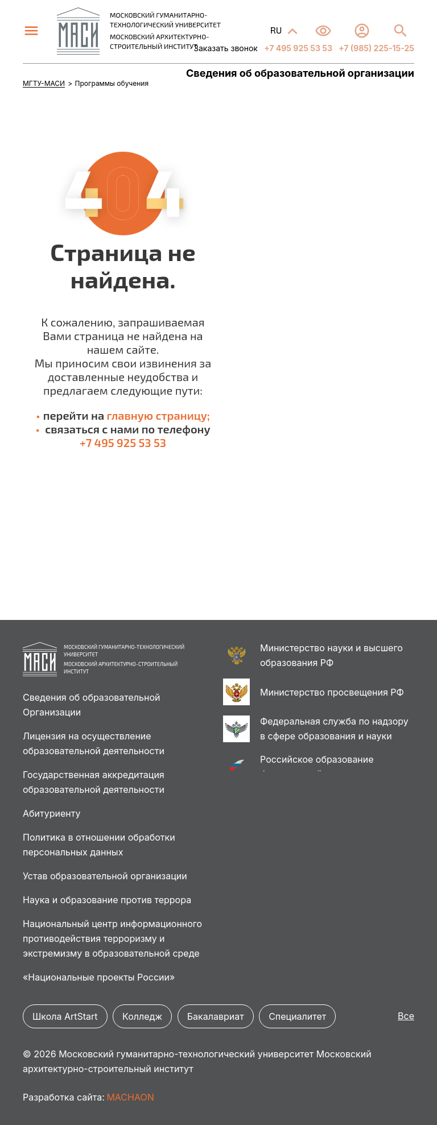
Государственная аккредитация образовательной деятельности (93, 782)
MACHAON (130, 1097)
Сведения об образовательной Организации (91, 705)
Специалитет (297, 1016)
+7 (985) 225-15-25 (375, 48)
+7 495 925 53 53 (297, 48)
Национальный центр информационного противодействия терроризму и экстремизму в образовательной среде (112, 938)
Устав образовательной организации (105, 876)
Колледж (142, 1016)
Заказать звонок (225, 48)
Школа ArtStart (65, 1016)
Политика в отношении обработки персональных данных (99, 845)
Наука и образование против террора (107, 899)
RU (277, 29)
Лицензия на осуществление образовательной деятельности (93, 743)
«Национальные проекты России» (99, 977)
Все (406, 1015)
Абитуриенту (51, 813)
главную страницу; (158, 415)
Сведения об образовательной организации (300, 73)
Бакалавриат (215, 1016)
